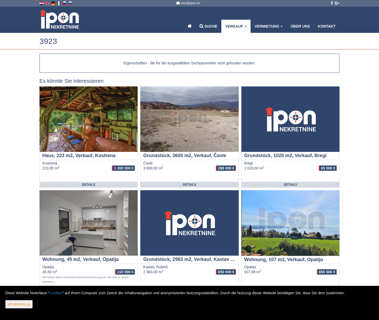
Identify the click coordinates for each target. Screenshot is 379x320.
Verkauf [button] (236, 26)
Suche (208, 26)
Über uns (300, 26)
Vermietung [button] (269, 26)
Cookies (56, 293)
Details (88, 185)
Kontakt (327, 26)
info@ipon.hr (188, 3)
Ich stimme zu (19, 304)
